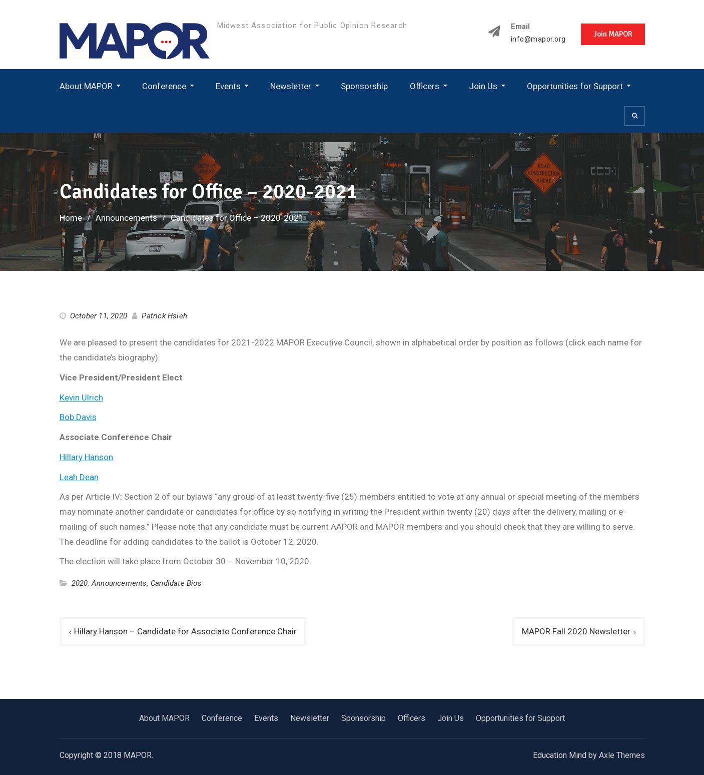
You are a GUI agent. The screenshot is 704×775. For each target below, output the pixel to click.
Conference (164, 86)
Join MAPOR (612, 34)
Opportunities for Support (575, 86)
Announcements (119, 583)
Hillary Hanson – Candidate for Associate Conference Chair (185, 631)
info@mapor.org (538, 39)
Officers (424, 86)
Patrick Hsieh (164, 315)
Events (228, 86)
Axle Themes (622, 755)
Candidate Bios (176, 583)
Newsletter (290, 86)
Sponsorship (364, 86)
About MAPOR (86, 86)
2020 (80, 583)
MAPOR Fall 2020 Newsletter (576, 631)
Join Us (483, 86)
